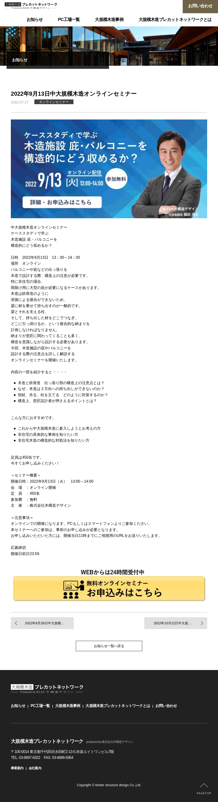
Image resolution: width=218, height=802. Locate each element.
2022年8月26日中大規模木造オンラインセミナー (49, 623)
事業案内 (17, 768)
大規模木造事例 (67, 706)
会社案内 (35, 768)
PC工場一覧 (40, 706)
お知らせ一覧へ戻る (109, 646)
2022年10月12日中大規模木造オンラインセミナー (180, 623)
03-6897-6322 (29, 758)
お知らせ (18, 706)
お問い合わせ (166, 706)
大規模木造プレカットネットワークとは (117, 706)
